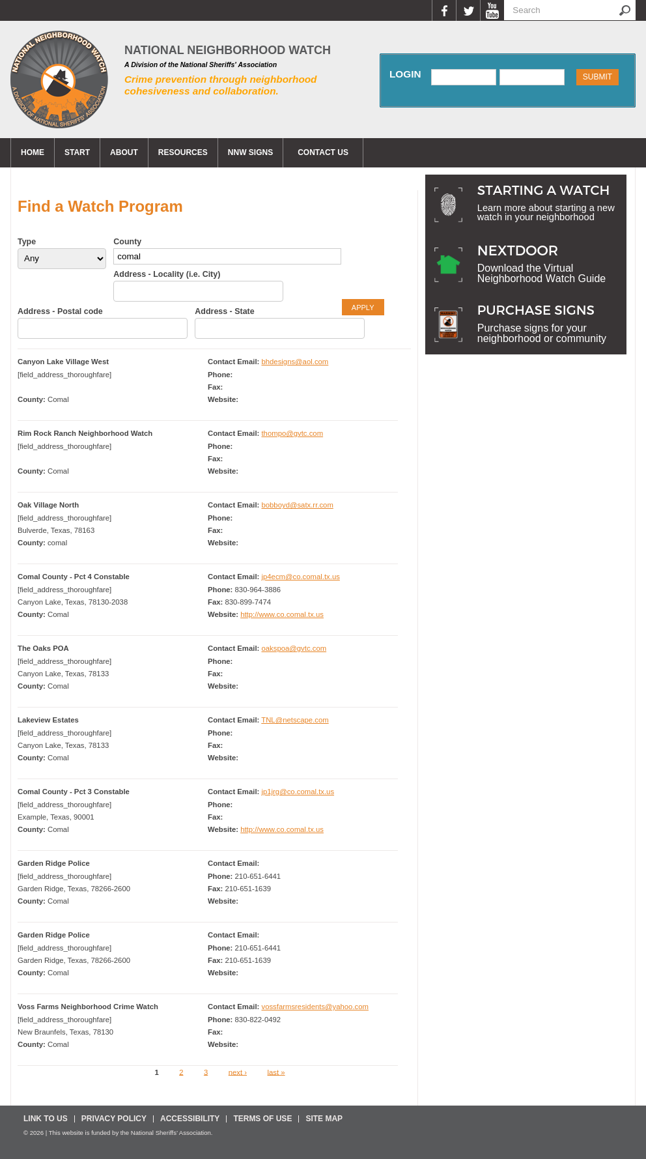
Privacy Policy (114, 1118)
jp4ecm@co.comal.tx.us (300, 576)
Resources (183, 152)
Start (77, 152)
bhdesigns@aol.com (294, 361)
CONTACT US (323, 152)
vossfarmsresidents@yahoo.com (315, 1006)
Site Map (324, 1118)
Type (27, 241)
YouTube (492, 10)
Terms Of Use (262, 1118)
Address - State (224, 311)
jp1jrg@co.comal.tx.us (297, 791)
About (124, 152)
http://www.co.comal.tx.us (282, 614)
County (127, 241)
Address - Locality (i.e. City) (166, 274)
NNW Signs (250, 152)
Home (32, 152)
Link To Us (45, 1118)
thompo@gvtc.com (292, 433)
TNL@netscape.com (294, 720)
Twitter (468, 10)
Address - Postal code (60, 311)
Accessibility (189, 1118)
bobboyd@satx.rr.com (297, 505)
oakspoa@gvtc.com (293, 648)
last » (276, 1072)
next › (238, 1072)
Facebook (444, 10)
